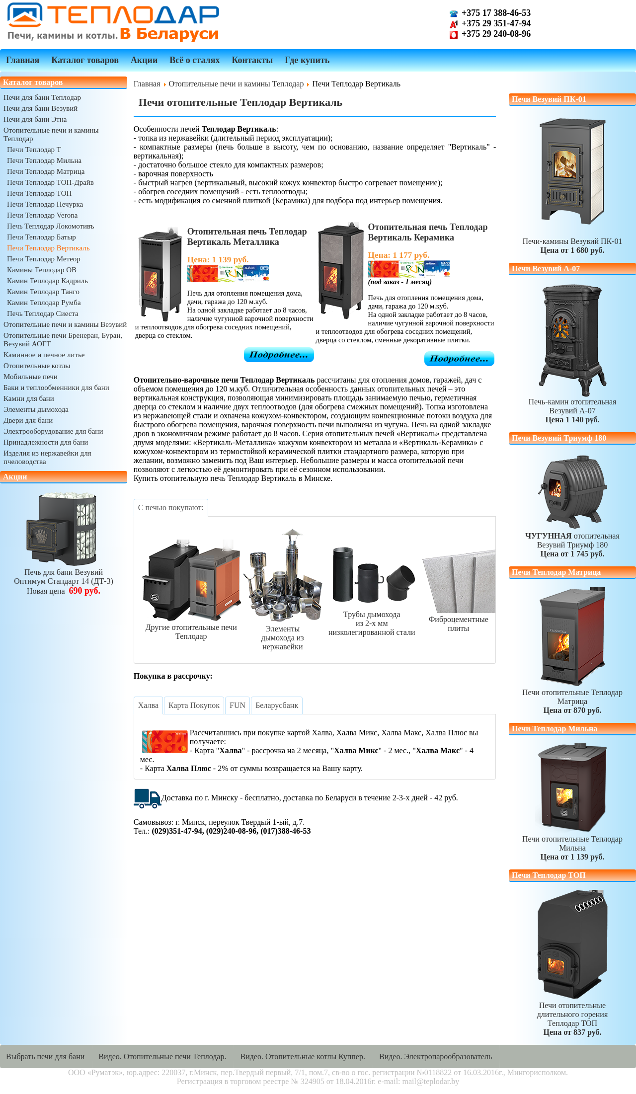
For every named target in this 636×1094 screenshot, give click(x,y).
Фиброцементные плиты (458, 619)
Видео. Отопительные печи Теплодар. (162, 1056)
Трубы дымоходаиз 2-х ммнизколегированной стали (371, 618)
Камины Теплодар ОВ (42, 270)
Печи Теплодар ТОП (39, 193)
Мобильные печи (30, 377)
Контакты (252, 60)
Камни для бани (28, 398)
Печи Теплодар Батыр (41, 237)
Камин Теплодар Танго (43, 292)
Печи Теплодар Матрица (45, 171)
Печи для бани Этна (35, 119)
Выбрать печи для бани (45, 1056)
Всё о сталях (194, 60)
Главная (22, 60)
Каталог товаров (85, 60)
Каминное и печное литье (43, 355)
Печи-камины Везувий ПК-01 (572, 184)
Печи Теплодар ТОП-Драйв (50, 182)
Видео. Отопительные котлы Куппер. (302, 1056)
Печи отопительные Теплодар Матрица (572, 696)
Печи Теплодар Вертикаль (48, 248)
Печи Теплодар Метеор (43, 259)
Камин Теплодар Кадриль (47, 281)
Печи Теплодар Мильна (44, 160)
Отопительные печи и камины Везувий (65, 324)
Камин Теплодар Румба (44, 303)
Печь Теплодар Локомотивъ (50, 226)
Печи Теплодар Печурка (45, 204)
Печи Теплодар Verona (42, 215)
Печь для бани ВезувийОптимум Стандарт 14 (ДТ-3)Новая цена (63, 577)
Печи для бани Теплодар (42, 97)
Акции (144, 60)
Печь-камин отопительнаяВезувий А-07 (573, 353)
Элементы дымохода (36, 409)
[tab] (171, 508)
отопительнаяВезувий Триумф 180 (572, 505)
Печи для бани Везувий (40, 108)
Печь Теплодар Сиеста (43, 313)
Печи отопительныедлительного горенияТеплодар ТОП (572, 1014)
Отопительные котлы (36, 366)
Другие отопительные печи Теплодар (191, 627)
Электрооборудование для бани (53, 431)
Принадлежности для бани (45, 442)
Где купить (307, 60)
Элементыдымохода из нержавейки (282, 633)
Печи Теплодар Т (34, 150)
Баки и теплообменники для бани (56, 387)
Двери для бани (28, 420)
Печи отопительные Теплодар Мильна (572, 843)
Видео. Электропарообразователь (435, 1056)
